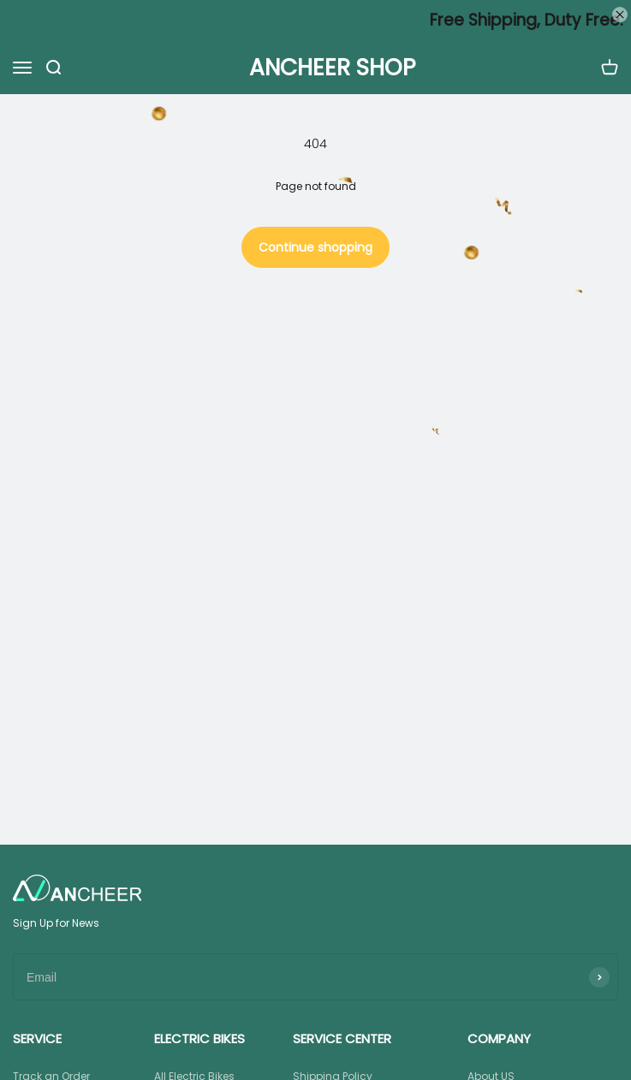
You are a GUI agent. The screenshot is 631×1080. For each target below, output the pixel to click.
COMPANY (499, 1038)
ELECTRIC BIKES (199, 1038)
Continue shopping (315, 247)
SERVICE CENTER (342, 1038)
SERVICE (37, 1038)
